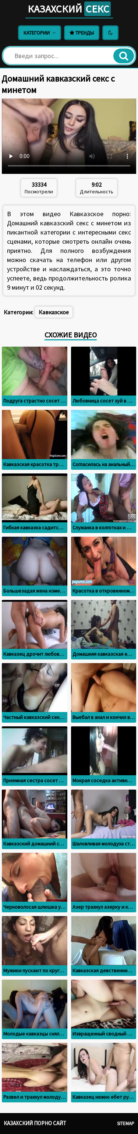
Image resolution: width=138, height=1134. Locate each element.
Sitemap (125, 1123)
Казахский (69, 8)
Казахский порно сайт (35, 1123)
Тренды (82, 32)
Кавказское (54, 312)
